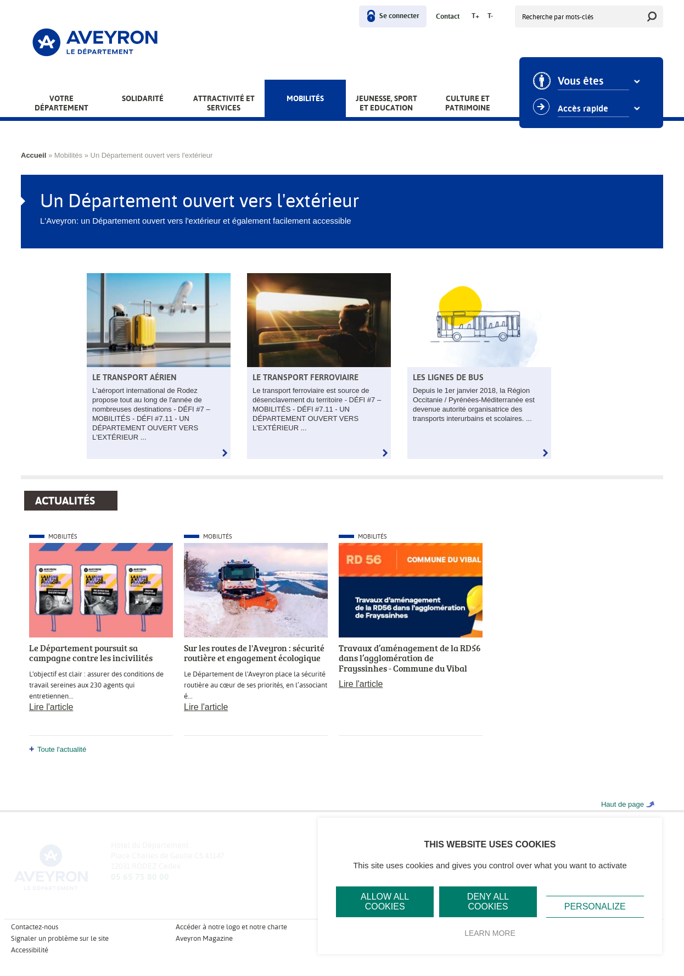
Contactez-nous (34, 927)
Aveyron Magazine (204, 938)
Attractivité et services (224, 103)
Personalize (595, 906)
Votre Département (61, 103)
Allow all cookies (385, 901)
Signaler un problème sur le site (60, 938)
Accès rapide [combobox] (584, 108)
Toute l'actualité (61, 749)
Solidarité (143, 98)
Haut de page (622, 804)
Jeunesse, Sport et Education (386, 103)
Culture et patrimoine (467, 103)
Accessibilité (29, 950)
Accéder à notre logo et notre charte (231, 927)
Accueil (33, 155)
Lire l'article (51, 707)
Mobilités (305, 98)
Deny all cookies (488, 901)
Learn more (489, 933)
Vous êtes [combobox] (581, 81)
